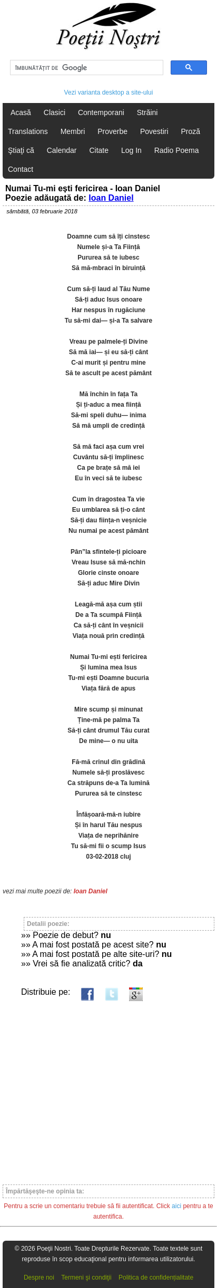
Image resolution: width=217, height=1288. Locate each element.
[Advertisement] (108, 1088)
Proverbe (112, 131)
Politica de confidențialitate (156, 1277)
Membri (73, 131)
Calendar (62, 150)
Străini (147, 112)
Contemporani (101, 112)
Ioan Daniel (110, 197)
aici (176, 1206)
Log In (131, 150)
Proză (190, 131)
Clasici (54, 112)
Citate (98, 150)
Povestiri (154, 131)
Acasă (21, 112)
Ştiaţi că (21, 150)
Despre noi (39, 1277)
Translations (28, 131)
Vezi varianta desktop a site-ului (108, 92)
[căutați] (85, 68)
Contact (20, 169)
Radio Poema (176, 150)
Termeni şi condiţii (86, 1277)
